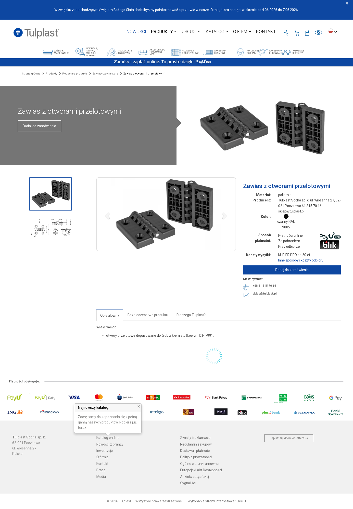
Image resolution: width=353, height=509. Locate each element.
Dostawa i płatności (195, 451)
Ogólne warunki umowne (199, 464)
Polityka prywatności (196, 457)
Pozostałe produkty (74, 73)
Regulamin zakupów (196, 444)
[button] (166, 214)
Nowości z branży (109, 444)
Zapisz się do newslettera (288, 438)
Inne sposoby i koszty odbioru (301, 260)
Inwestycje (104, 451)
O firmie (242, 31)
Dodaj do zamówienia (39, 126)
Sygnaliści (188, 483)
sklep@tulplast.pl (264, 293)
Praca (100, 470)
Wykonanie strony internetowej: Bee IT (217, 501)
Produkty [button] (164, 31)
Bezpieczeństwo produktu (147, 315)
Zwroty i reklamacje (195, 438)
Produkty (51, 73)
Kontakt (266, 31)
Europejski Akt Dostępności (201, 470)
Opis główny (109, 315)
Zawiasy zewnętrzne (105, 73)
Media (101, 477)
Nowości (136, 31)
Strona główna (31, 73)
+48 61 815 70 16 (264, 285)
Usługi (191, 31)
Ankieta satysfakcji (195, 477)
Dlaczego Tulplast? (191, 315)
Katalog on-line (107, 438)
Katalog (217, 31)
